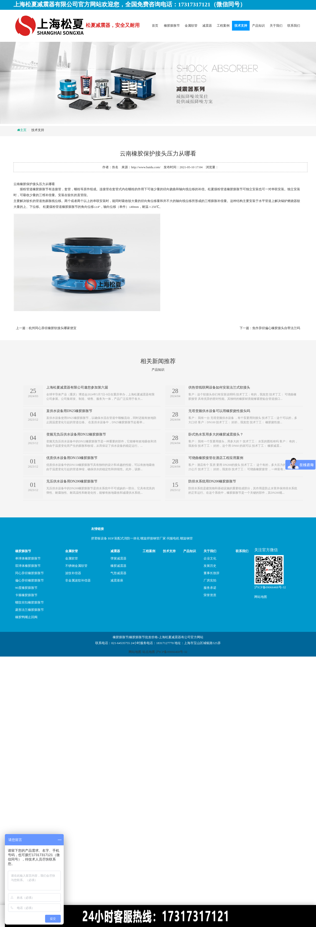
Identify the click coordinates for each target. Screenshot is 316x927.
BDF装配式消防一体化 (123, 538)
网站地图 (260, 597)
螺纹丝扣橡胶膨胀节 (29, 602)
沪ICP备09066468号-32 (270, 587)
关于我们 (276, 25)
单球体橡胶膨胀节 (28, 558)
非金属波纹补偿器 (78, 580)
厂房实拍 (210, 580)
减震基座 (116, 580)
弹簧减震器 (118, 558)
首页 (155, 25)
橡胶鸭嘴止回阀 (26, 617)
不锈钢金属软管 (76, 566)
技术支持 (240, 25)
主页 (23, 130)
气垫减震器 (118, 573)
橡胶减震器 (118, 566)
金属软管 (191, 25)
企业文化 (210, 558)
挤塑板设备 (99, 538)
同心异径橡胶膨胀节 (29, 573)
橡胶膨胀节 (172, 25)
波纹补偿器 (73, 573)
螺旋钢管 (186, 538)
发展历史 (210, 566)
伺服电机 (173, 538)
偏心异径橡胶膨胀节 (29, 580)
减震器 (207, 25)
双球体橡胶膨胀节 (28, 566)
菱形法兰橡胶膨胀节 (29, 610)
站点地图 (148, 652)
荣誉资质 (210, 595)
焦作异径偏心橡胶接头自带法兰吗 (276, 328)
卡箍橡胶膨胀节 (26, 595)
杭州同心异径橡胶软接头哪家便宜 (52, 328)
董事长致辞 (211, 573)
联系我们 (293, 25)
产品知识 (258, 25)
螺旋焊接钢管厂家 (153, 538)
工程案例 (223, 25)
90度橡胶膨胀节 (26, 588)
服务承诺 (210, 588)
